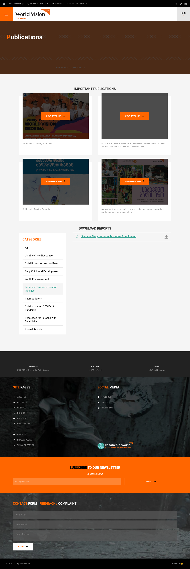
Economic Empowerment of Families (41, 289)
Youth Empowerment (37, 279)
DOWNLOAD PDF (55, 116)
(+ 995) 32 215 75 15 (38, 4)
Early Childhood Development (41, 271)
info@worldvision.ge (13, 4)
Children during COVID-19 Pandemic (39, 308)
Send (23, 546)
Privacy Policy (22, 440)
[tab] (25, 504)
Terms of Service (23, 445)
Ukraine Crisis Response (39, 255)
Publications (21, 424)
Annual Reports (34, 329)
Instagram (105, 408)
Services (19, 408)
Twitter (103, 402)
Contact (58, 4)
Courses (19, 418)
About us (19, 397)
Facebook (104, 397)
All (26, 247)
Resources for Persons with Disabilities (40, 319)
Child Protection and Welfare (41, 263)
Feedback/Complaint (78, 4)
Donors (19, 413)
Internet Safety (33, 298)
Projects (20, 402)
